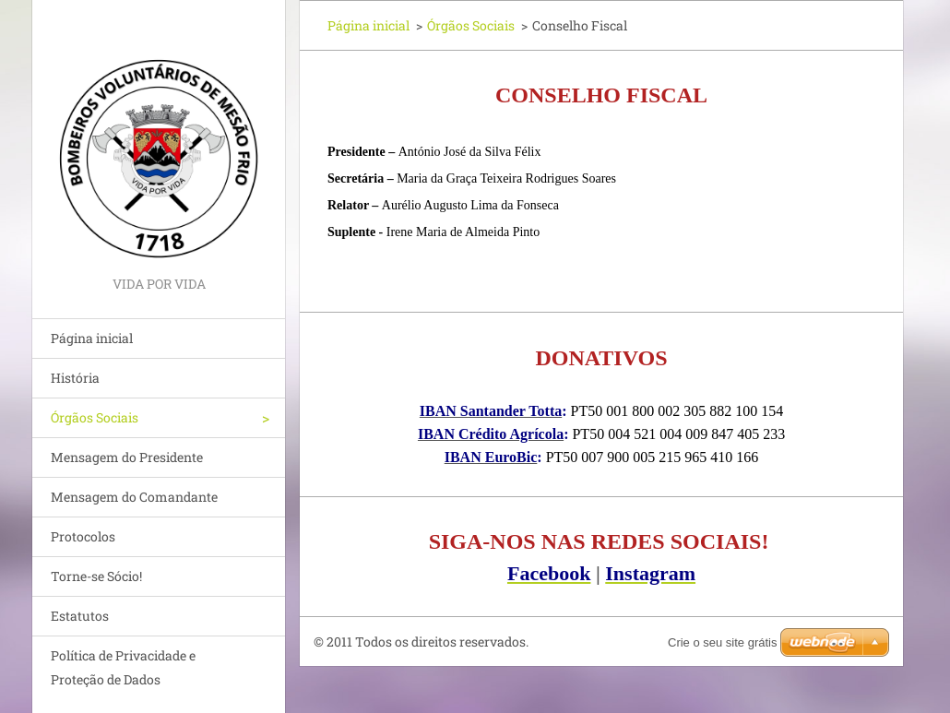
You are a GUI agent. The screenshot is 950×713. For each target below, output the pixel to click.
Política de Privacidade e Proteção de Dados (123, 667)
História (75, 377)
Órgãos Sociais (94, 417)
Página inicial (92, 338)
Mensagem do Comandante (134, 496)
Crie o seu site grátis (723, 642)
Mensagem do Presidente (127, 457)
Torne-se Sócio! (96, 576)
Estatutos (80, 615)
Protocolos (83, 536)
